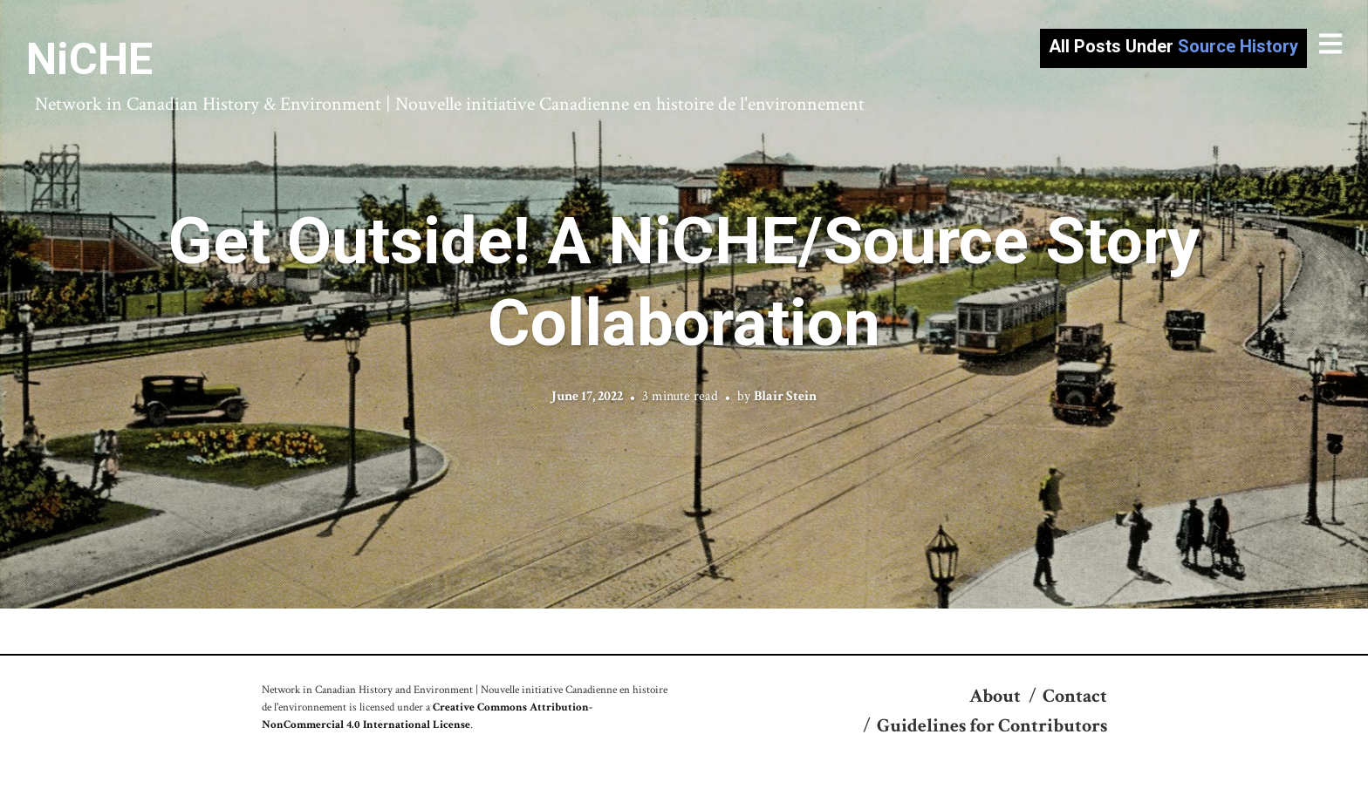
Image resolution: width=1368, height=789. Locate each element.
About (995, 696)
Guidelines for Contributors (992, 725)
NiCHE (89, 59)
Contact (1075, 696)
